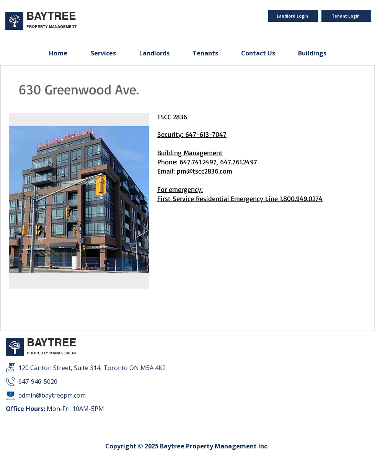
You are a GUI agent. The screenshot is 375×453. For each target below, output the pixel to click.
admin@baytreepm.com (52, 395)
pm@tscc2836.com (204, 171)
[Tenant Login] (346, 16)
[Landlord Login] (293, 16)
